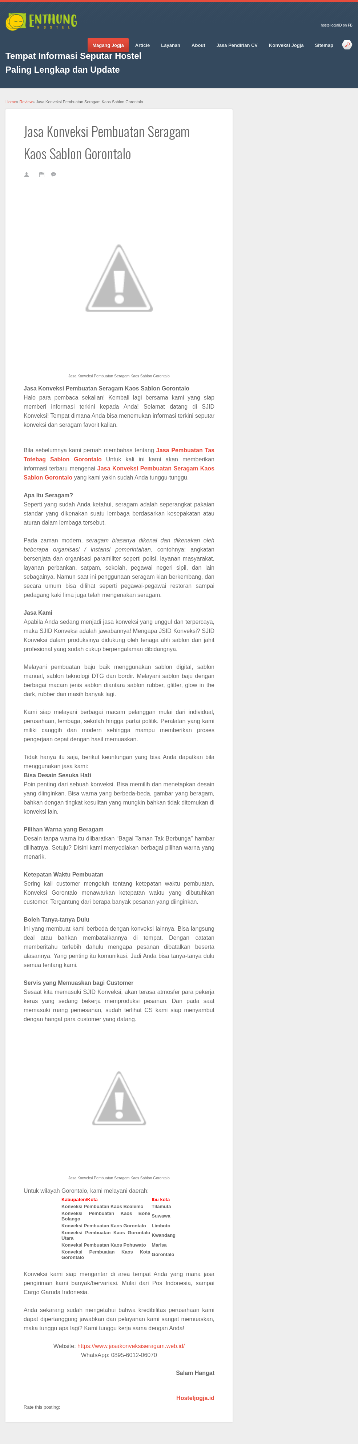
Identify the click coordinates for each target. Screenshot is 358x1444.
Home (10, 102)
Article (142, 45)
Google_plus (36, 40)
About (198, 45)
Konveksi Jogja (286, 45)
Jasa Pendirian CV (237, 45)
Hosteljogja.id (195, 1398)
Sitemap (324, 45)
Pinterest (49, 40)
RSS (74, 40)
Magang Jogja (108, 45)
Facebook (10, 40)
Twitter (23, 40)
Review (26, 102)
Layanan (170, 45)
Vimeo (61, 40)
